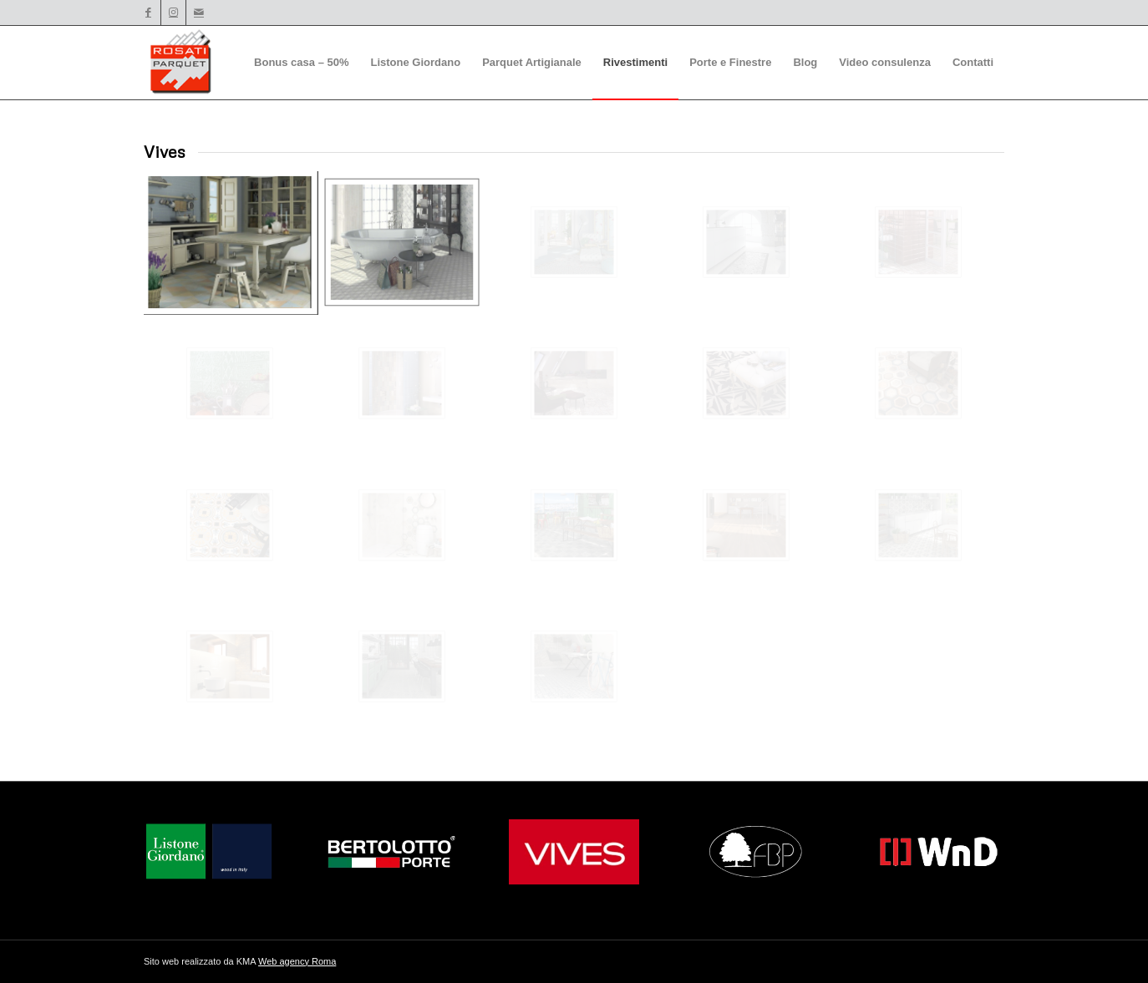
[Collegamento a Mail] (198, 12)
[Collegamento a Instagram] (173, 12)
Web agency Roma (297, 961)
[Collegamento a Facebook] (148, 12)
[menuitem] (301, 62)
